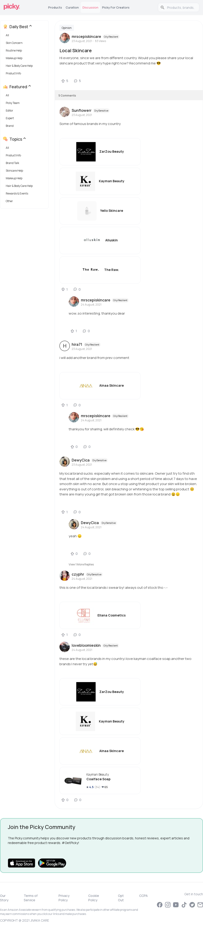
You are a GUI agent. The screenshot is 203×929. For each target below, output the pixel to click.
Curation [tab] (72, 7)
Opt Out (121, 897)
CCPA (143, 895)
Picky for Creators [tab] (115, 7)
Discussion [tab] (90, 7)
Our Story (4, 897)
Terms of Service (31, 897)
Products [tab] (55, 7)
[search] (181, 7)
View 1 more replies (81, 564)
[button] (25, 36)
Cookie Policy (93, 897)
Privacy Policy (64, 897)
